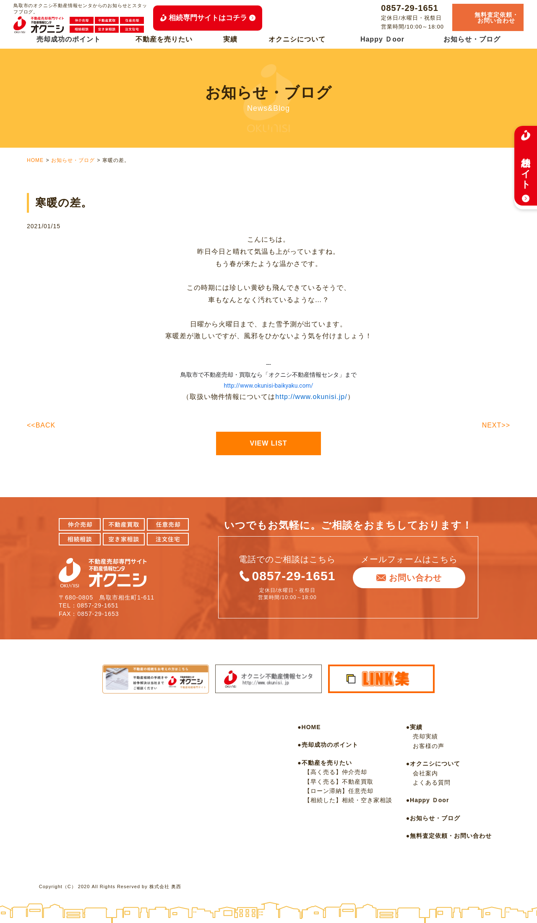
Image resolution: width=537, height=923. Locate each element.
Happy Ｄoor (382, 39)
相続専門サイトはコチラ (208, 18)
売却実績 (425, 736)
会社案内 (425, 773)
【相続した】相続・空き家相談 (348, 800)
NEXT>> (496, 425)
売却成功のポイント (68, 39)
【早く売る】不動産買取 (338, 781)
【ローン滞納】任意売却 (338, 790)
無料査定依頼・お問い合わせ (451, 835)
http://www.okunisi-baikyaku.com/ (268, 385)
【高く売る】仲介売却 (335, 772)
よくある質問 (432, 782)
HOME (35, 160)
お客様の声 (428, 746)
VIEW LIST (268, 443)
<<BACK (41, 425)
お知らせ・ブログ (472, 39)
